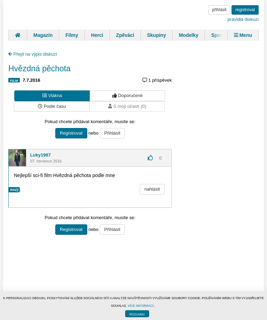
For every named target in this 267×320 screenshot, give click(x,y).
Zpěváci (125, 35)
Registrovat (71, 133)
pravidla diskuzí (243, 19)
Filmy (71, 35)
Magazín (42, 35)
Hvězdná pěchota (39, 68)
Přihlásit (112, 133)
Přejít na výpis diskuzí (32, 54)
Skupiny (156, 35)
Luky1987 (40, 155)
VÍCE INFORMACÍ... (142, 305)
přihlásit (219, 9)
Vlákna (52, 95)
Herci (97, 35)
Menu (243, 35)
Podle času (52, 106)
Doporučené (127, 95)
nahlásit (152, 189)
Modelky (188, 35)
